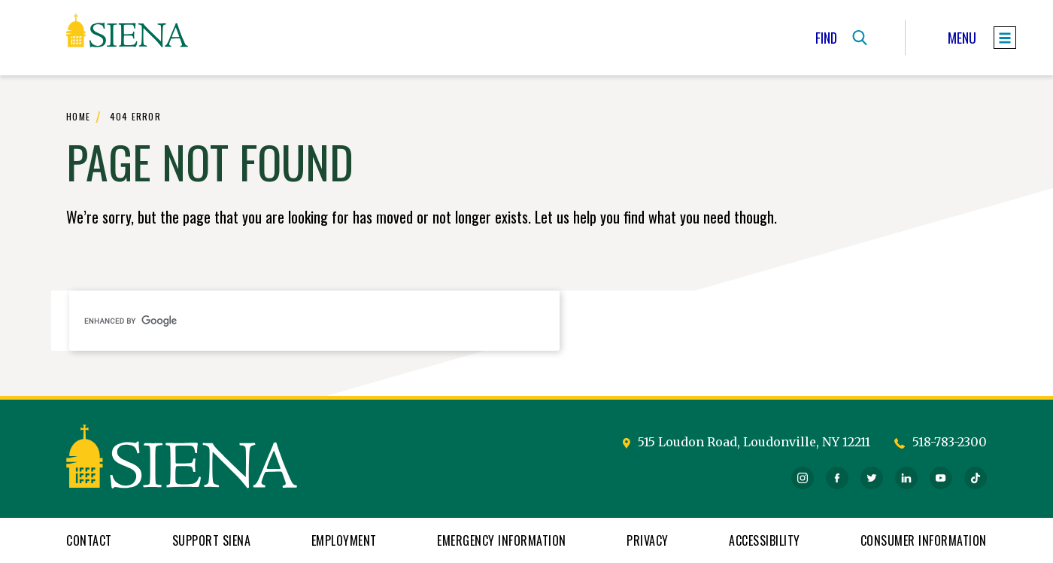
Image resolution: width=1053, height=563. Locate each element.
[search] (314, 321)
